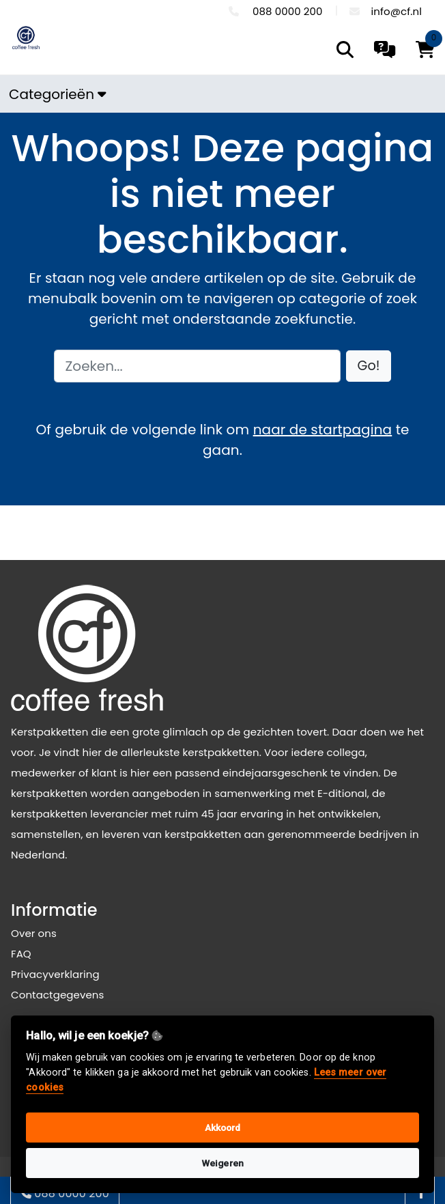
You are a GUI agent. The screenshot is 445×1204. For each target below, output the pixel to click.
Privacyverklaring (55, 974)
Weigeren (222, 1163)
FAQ (21, 954)
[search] (345, 49)
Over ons (34, 933)
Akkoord (223, 1127)
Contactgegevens (57, 995)
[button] (369, 366)
